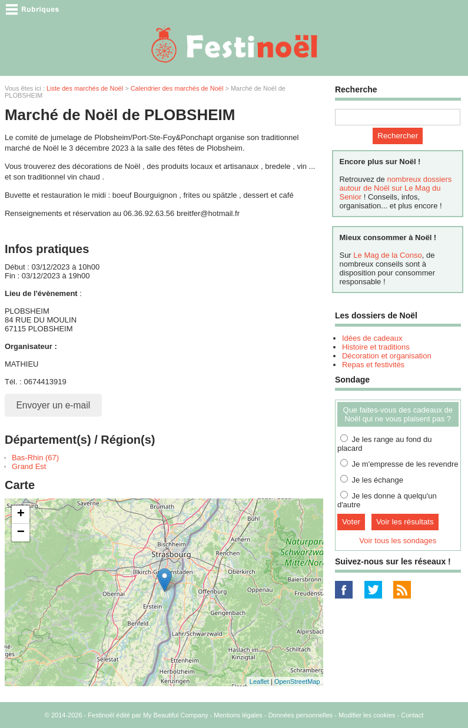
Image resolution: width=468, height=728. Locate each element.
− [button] (21, 532)
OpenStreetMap (297, 681)
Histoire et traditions (376, 347)
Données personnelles (300, 715)
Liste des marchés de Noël (85, 88)
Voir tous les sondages (397, 540)
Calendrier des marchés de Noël (177, 88)
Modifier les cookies (367, 715)
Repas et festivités (373, 364)
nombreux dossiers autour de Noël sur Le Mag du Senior (395, 188)
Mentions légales (238, 715)
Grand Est (29, 466)
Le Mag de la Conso (387, 255)
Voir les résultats (405, 521)
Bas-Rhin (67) (35, 457)
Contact (412, 715)
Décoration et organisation (387, 355)
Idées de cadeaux (372, 338)
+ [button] (21, 514)
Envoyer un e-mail (53, 405)
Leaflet (259, 681)
